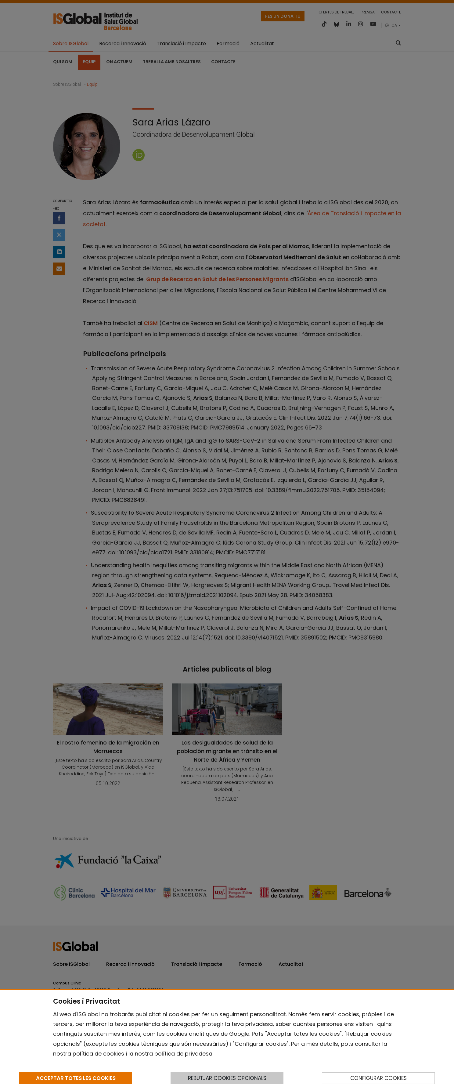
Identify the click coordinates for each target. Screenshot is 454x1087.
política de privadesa (183, 1053)
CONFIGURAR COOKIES (378, 1078)
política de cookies (98, 1053)
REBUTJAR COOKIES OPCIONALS (227, 1078)
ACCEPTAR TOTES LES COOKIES (76, 1078)
